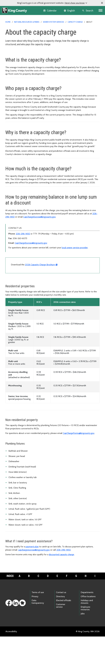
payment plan (32, 577)
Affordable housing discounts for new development (31, 71)
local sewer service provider (75, 278)
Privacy (35, 627)
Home (8, 22)
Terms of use (38, 623)
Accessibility (11, 662)
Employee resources (85, 638)
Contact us (61, 623)
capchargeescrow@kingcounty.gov (34, 580)
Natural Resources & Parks (26, 22)
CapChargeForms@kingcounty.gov (78, 463)
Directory (60, 627)
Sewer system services (53, 22)
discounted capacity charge (61, 585)
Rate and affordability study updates (24, 80)
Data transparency (38, 632)
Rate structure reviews (17, 75)
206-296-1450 (23, 264)
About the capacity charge (20, 58)
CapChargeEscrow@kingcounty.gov (39, 247)
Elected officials (63, 631)
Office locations (88, 627)
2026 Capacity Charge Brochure (40, 295)
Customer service (60, 636)
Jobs (83, 644)
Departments (87, 623)
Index (10, 606)
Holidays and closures (87, 632)
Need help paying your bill (19, 66)
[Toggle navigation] (100, 10)
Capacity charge (75, 22)
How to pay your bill (16, 62)
